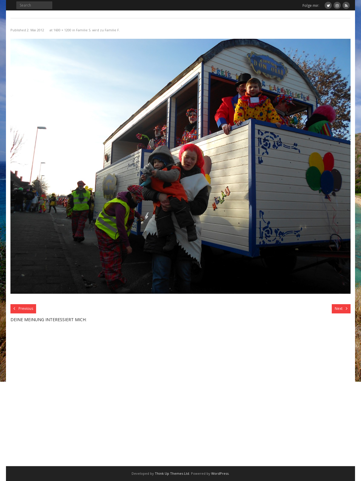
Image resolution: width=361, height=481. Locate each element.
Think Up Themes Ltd (172, 473)
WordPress (220, 473)
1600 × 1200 (62, 30)
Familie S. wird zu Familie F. (98, 30)
